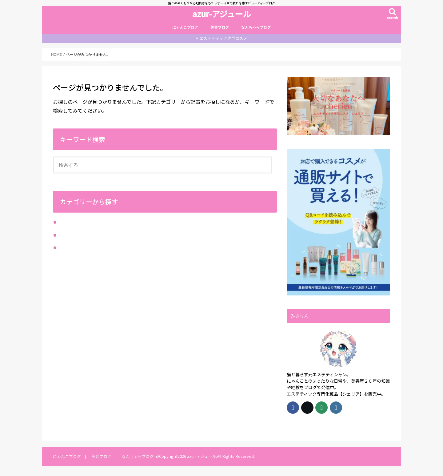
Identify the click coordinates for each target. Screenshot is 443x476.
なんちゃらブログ (256, 27)
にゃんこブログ (185, 27)
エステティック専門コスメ (223, 38)
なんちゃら (70, 222)
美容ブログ (219, 27)
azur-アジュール (221, 13)
